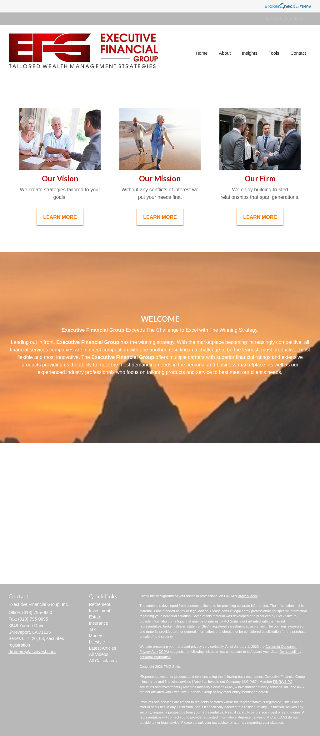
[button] (225, 53)
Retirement (99, 604)
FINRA (278, 681)
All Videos (98, 654)
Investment (99, 610)
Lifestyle (97, 641)
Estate (95, 616)
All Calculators (103, 660)
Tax (92, 629)
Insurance (98, 623)
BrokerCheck (248, 596)
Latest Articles (102, 648)
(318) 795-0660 (284, 18)
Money (95, 635)
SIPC (288, 681)
